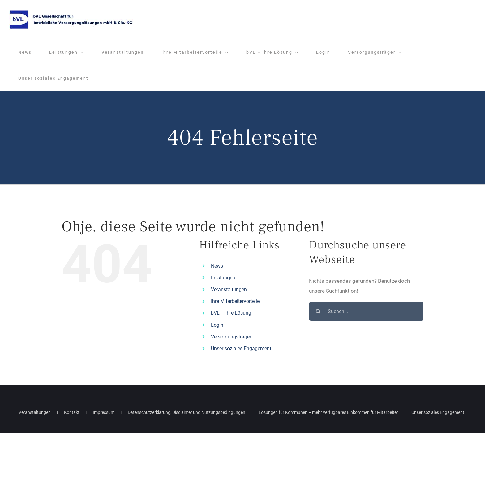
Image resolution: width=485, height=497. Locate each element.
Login (217, 325)
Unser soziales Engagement (241, 348)
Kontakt (71, 412)
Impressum (103, 412)
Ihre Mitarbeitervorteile (235, 301)
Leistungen (223, 278)
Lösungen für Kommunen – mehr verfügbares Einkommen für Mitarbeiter (328, 412)
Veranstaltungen (229, 289)
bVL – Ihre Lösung (231, 313)
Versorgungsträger (231, 337)
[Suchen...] (366, 311)
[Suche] (318, 311)
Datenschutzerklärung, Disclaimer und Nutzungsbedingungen (186, 412)
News (217, 266)
